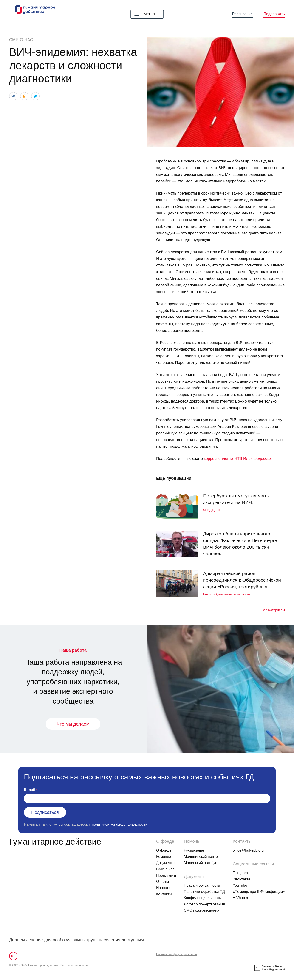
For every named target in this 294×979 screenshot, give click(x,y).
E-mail (29, 790)
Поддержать (274, 14)
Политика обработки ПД (204, 892)
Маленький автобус (200, 863)
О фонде (163, 850)
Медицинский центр (201, 856)
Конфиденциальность (202, 898)
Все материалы (273, 610)
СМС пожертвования (201, 910)
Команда (163, 856)
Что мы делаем (73, 724)
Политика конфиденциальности (176, 954)
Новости (163, 888)
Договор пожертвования (204, 904)
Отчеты (162, 881)
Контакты (164, 894)
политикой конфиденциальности (119, 824)
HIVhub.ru (241, 898)
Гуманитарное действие (55, 841)
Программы (166, 875)
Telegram (240, 873)
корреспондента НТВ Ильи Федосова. (238, 458)
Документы (165, 863)
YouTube (240, 885)
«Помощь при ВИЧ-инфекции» (259, 892)
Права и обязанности (202, 885)
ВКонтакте (241, 879)
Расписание (242, 14)
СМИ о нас (21, 40)
